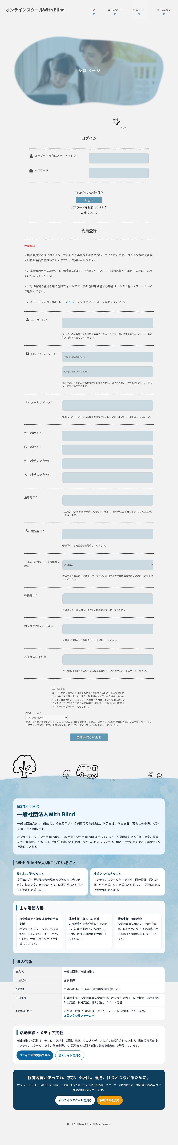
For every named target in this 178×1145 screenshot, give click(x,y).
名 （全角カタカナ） (38, 474)
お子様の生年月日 (35, 656)
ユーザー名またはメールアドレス (55, 155)
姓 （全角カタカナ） (38, 460)
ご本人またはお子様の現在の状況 (42, 564)
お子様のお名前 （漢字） (40, 626)
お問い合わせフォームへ (79, 1015)
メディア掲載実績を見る (35, 1055)
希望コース (33, 713)
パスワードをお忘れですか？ (89, 207)
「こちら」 (70, 302)
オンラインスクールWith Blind (35, 10)
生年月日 (30, 497)
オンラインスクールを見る (75, 1100)
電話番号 (37, 531)
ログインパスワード (44, 354)
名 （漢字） (32, 447)
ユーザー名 (39, 320)
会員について (89, 212)
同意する (60, 688)
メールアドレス (41, 402)
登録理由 (30, 595)
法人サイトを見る (70, 1055)
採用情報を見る (110, 1100)
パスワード (41, 170)
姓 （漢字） (32, 433)
